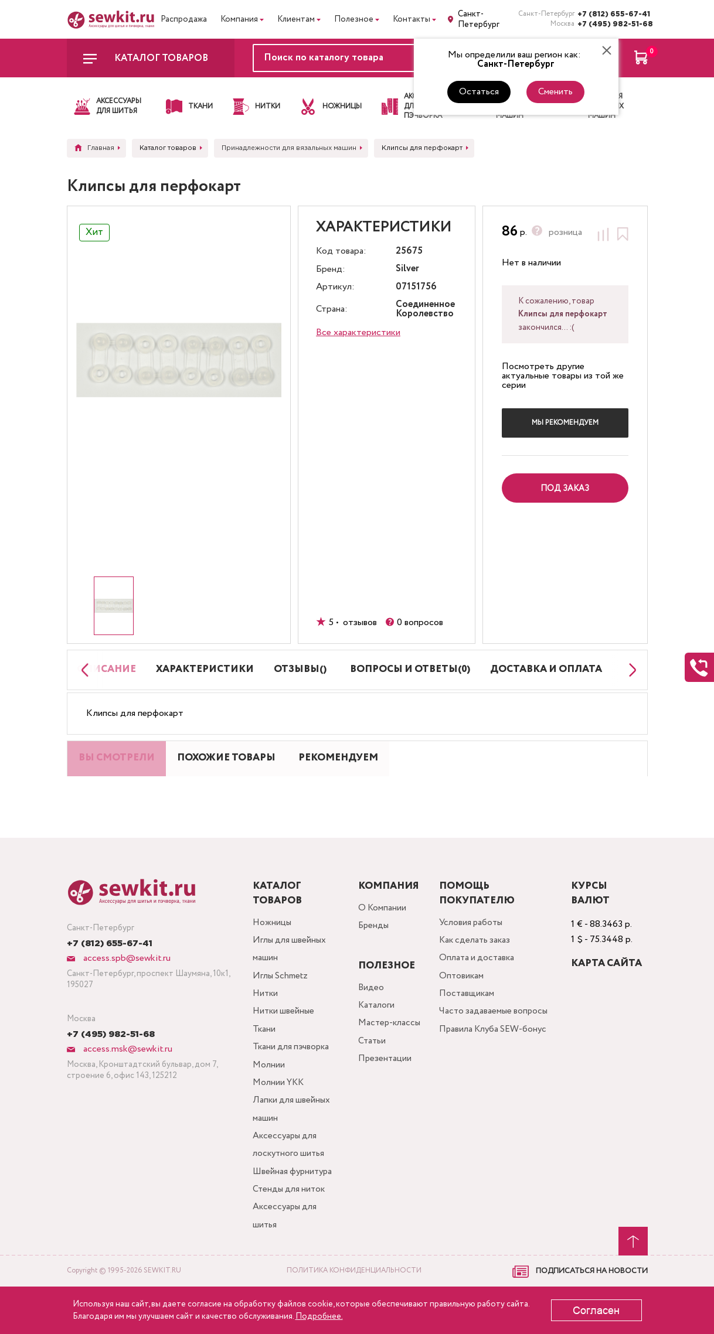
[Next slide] (629, 678)
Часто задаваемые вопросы (497, 1046)
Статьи (371, 1074)
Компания (239, 19)
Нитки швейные (283, 1046)
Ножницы (271, 953)
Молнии (268, 1103)
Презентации (384, 1093)
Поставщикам (469, 1028)
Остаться (479, 91)
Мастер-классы (390, 1055)
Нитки (264, 1028)
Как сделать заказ (478, 971)
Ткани (263, 1065)
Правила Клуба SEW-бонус (485, 1075)
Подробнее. (319, 1316)
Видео (370, 1018)
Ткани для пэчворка (291, 1084)
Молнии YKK (278, 1121)
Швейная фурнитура (293, 1215)
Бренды (373, 957)
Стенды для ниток (289, 1234)
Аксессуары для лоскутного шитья (289, 1187)
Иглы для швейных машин (289, 981)
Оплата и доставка (480, 990)
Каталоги (376, 1036)
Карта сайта (607, 993)
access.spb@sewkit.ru (126, 988)
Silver (407, 269)
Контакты (411, 19)
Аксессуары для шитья (285, 1262)
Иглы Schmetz (280, 1009)
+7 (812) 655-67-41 (612, 14)
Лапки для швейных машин (291, 1150)
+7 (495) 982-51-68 (612, 24)
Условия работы (474, 953)
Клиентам (296, 19)
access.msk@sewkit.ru (126, 1079)
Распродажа (184, 19)
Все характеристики (358, 332)
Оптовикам (464, 1009)
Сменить (555, 91)
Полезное (353, 19)
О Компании (381, 938)
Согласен (596, 1310)
